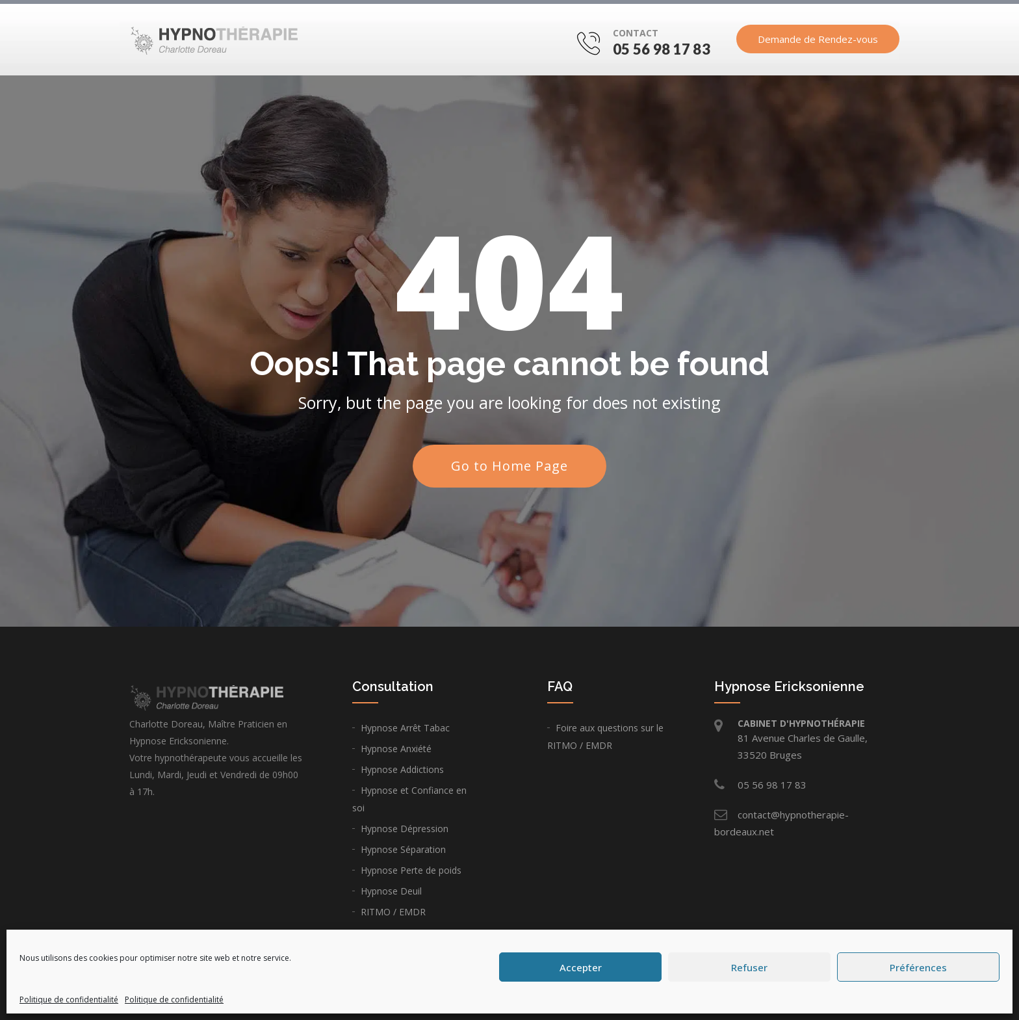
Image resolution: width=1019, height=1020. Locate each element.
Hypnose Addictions (402, 769)
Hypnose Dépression (404, 828)
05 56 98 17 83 (661, 51)
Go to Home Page (509, 466)
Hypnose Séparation (403, 849)
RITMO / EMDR (393, 912)
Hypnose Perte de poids (411, 870)
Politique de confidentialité (68, 999)
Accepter (581, 967)
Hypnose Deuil (391, 891)
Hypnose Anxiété (396, 748)
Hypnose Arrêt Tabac (405, 728)
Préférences (918, 967)
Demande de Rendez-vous (818, 40)
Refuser (749, 967)
